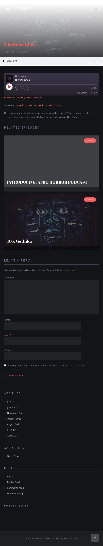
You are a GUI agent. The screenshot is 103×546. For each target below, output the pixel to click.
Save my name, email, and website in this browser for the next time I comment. (47, 365)
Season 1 (10, 51)
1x (22, 88)
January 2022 (14, 407)
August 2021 (13, 424)
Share (94, 93)
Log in (10, 476)
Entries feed (13, 482)
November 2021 (15, 413)
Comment (10, 277)
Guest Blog (13, 456)
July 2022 (12, 401)
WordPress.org (15, 493)
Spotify (58, 105)
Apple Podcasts (23, 105)
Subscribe (82, 93)
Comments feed (15, 487)
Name (8, 320)
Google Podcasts (43, 105)
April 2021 (12, 435)
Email (7, 335)
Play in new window (31, 97)
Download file (11, 97)
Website (8, 350)
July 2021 (12, 430)
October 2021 (14, 418)
